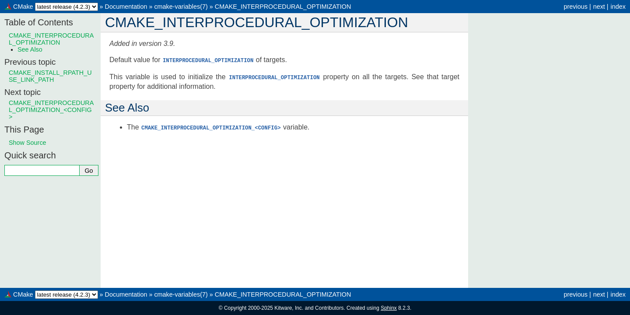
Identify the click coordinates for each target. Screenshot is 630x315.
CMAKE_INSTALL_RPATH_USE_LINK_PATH (50, 76)
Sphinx (389, 308)
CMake (23, 6)
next (599, 6)
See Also (30, 49)
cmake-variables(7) (180, 6)
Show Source (27, 142)
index (618, 6)
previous (575, 6)
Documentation (126, 6)
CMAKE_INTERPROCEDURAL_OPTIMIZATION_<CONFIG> (51, 109)
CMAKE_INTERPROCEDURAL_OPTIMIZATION (283, 6)
